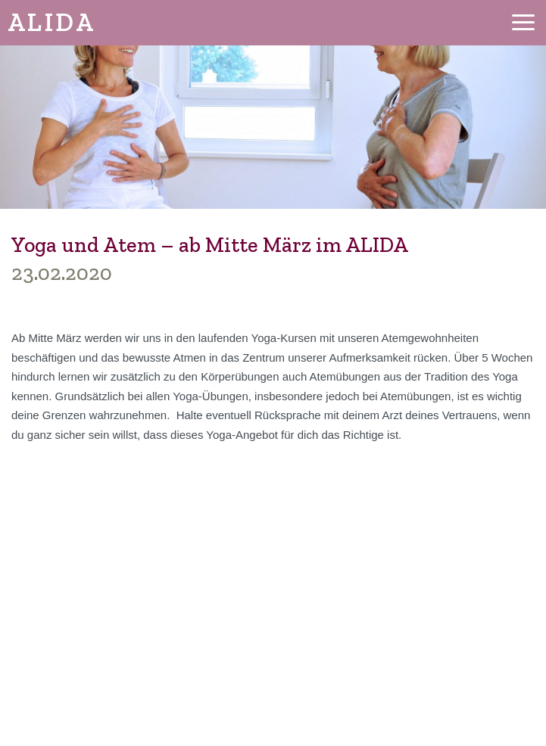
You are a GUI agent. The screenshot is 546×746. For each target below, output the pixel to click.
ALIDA (51, 22)
